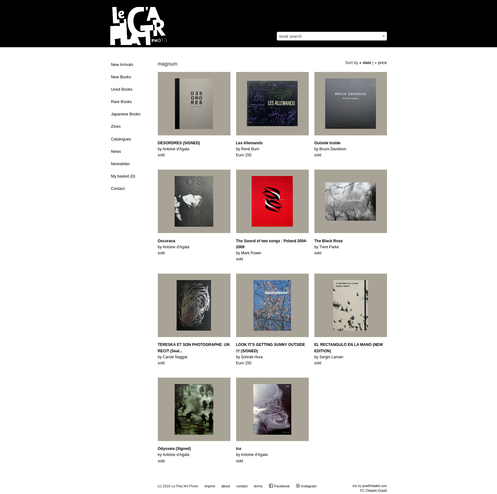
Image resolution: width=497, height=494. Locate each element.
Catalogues (121, 139)
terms (258, 486)
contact (241, 486)
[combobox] (332, 36)
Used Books (121, 89)
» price (381, 62)
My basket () (123, 176)
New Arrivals (122, 64)
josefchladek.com (374, 486)
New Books (121, 77)
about (225, 486)
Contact (118, 188)
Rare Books (121, 102)
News (116, 151)
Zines (116, 126)
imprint (209, 486)
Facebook (279, 486)
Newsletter (120, 164)
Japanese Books (125, 114)
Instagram (306, 486)
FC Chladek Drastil (373, 490)
